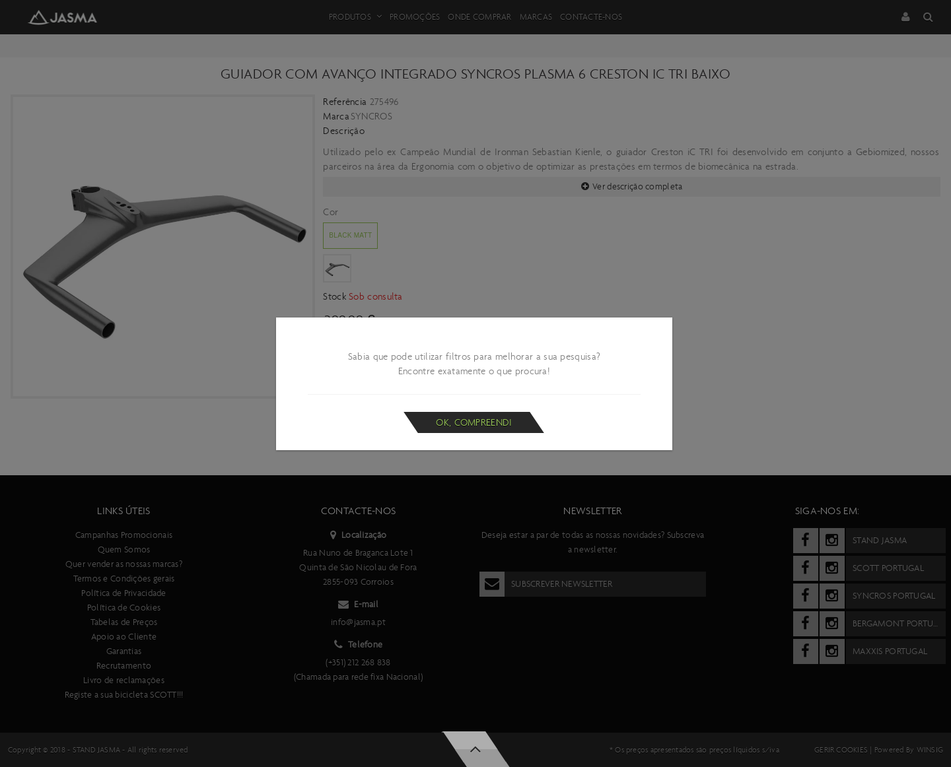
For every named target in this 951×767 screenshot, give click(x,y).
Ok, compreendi (474, 422)
